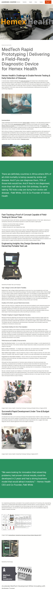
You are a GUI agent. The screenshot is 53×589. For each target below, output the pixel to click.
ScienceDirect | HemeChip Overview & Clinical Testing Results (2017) (24, 535)
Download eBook (6, 120)
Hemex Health (26, 123)
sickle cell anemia (25, 81)
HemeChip (44, 126)
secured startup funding (20, 124)
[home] (9, 2)
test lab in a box (25, 139)
